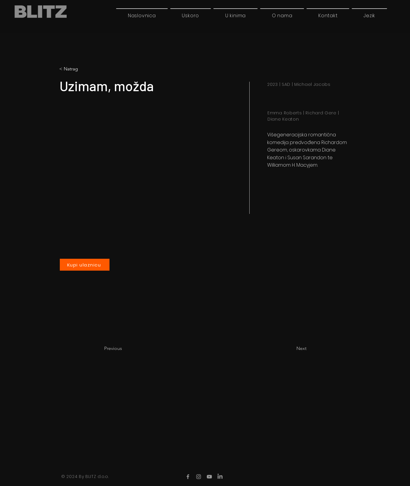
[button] (369, 15)
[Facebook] (188, 477)
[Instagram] (198, 477)
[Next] (291, 348)
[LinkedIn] (220, 477)
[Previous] (123, 348)
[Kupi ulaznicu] (84, 265)
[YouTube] (209, 477)
